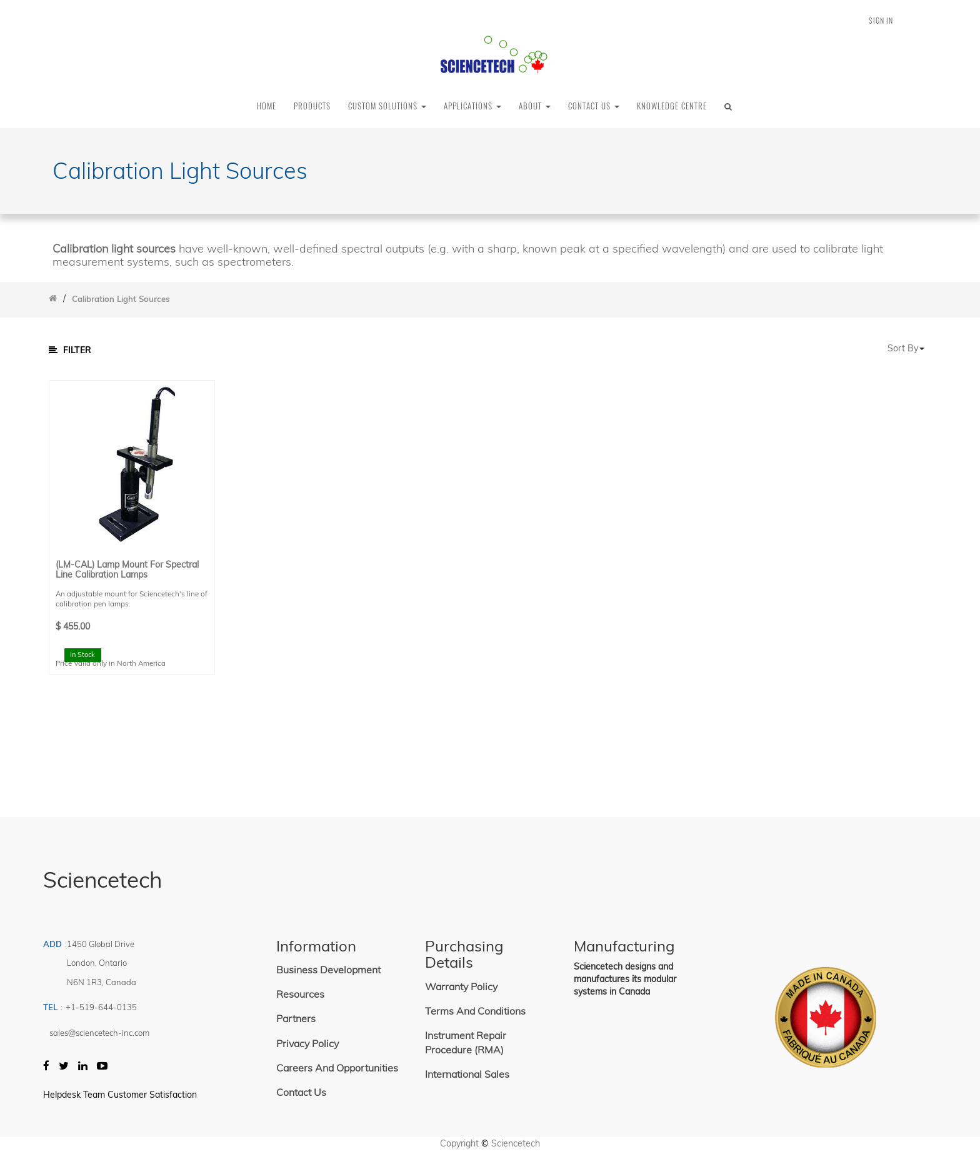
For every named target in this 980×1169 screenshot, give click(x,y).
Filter (70, 350)
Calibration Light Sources (121, 299)
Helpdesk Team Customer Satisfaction (120, 1094)
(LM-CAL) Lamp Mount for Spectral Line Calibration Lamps (127, 569)
